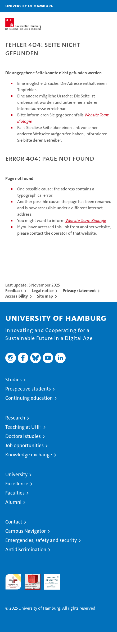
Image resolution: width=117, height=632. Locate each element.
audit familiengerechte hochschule (13, 582)
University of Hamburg (29, 5)
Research (15, 417)
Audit (30, 576)
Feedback (13, 290)
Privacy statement (79, 290)
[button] (96, 6)
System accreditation (71, 579)
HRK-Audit (49, 579)
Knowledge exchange (28, 454)
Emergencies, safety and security (41, 540)
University (16, 474)
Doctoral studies (23, 436)
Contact (13, 522)
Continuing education (29, 398)
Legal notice (42, 290)
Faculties (15, 493)
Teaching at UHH (23, 427)
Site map (45, 296)
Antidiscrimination (25, 549)
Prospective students (28, 389)
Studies (13, 379)
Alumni (13, 502)
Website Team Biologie (85, 220)
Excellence (16, 483)
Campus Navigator (25, 531)
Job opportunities (24, 445)
